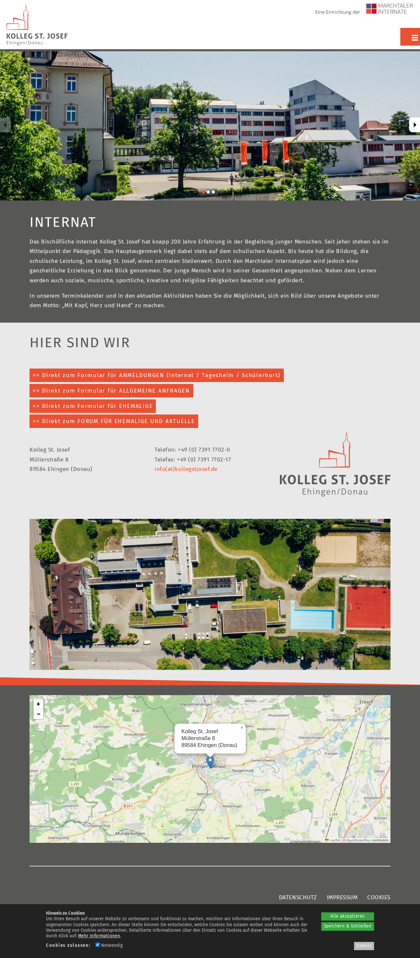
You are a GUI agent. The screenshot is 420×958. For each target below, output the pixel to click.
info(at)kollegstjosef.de (186, 469)
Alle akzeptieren (347, 916)
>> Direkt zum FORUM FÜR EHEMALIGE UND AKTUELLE (114, 421)
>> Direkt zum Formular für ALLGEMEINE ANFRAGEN (111, 390)
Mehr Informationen (99, 936)
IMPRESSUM (342, 897)
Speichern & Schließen (347, 926)
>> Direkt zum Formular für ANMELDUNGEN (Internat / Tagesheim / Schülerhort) (157, 375)
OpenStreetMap (358, 840)
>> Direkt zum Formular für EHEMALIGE (93, 406)
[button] (210, 762)
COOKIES (378, 897)
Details (364, 945)
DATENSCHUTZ (298, 897)
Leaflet (332, 840)
